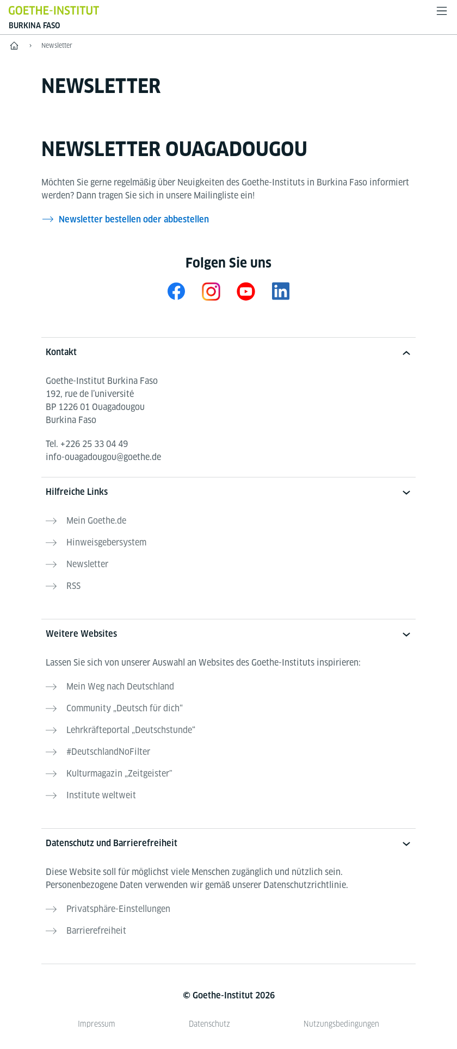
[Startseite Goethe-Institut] (54, 10)
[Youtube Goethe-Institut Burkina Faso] (246, 291)
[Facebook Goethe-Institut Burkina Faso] (176, 291)
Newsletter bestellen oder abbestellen (134, 219)
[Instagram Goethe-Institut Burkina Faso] (211, 291)
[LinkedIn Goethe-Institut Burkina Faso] (281, 291)
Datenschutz (209, 1024)
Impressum (96, 1024)
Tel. (87, 444)
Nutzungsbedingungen (341, 1024)
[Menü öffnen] (441, 10)
